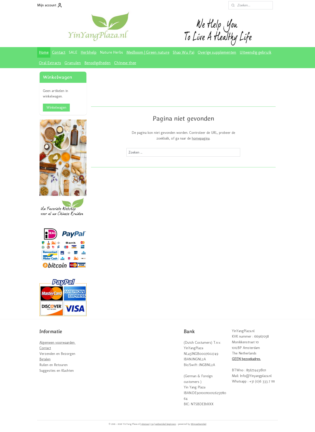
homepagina (201, 138)
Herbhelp (88, 52)
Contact (58, 52)
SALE (73, 52)
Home (44, 52)
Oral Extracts (50, 62)
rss (152, 424)
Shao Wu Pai (183, 52)
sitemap (145, 424)
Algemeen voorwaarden (57, 342)
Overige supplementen (217, 52)
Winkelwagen (56, 107)
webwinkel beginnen (165, 424)
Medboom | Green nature (147, 52)
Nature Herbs (111, 52)
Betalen (45, 359)
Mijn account (49, 5)
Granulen (73, 62)
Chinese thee (125, 62)
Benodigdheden (97, 62)
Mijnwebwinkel (198, 424)
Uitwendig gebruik (255, 52)
